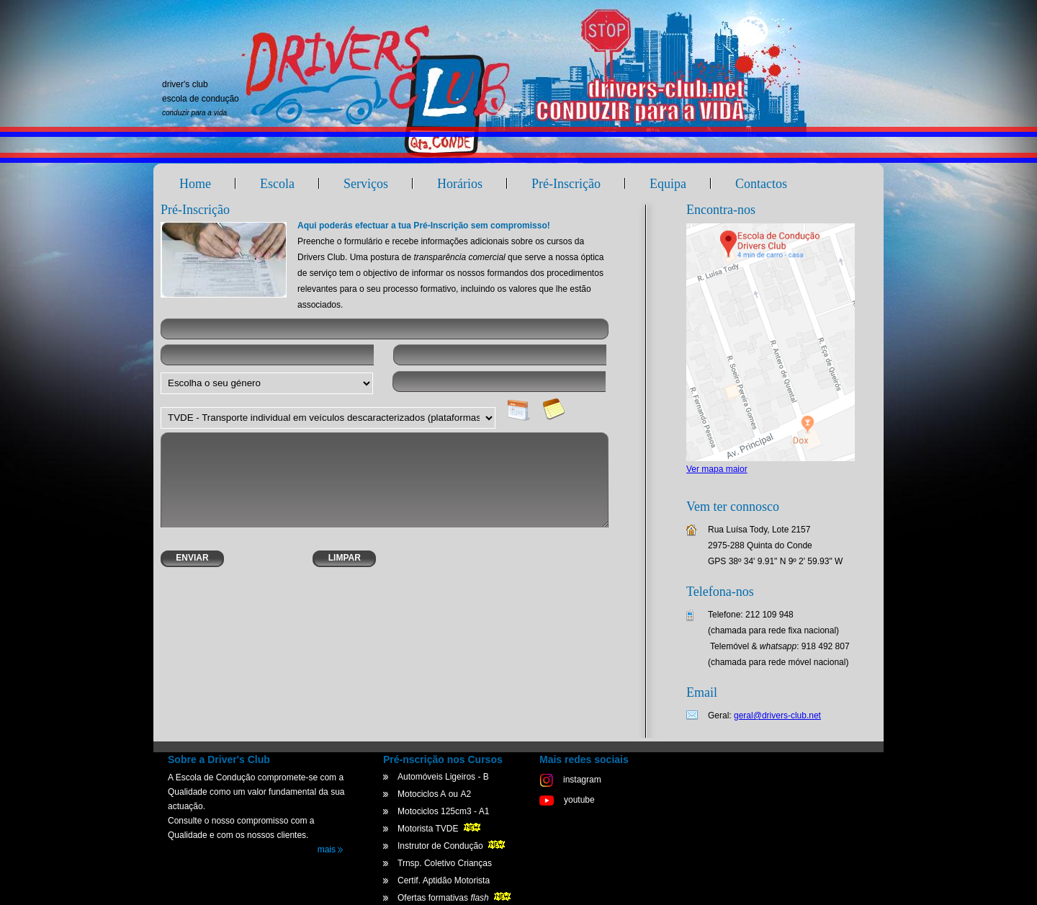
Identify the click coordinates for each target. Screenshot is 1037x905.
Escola (277, 184)
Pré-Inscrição (566, 184)
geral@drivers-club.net (777, 715)
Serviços (366, 184)
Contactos (761, 184)
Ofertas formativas (455, 898)
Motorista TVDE (440, 829)
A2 (465, 794)
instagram (570, 780)
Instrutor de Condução (453, 846)
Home (195, 184)
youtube (567, 800)
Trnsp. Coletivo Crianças (445, 863)
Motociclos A (422, 794)
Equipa (668, 184)
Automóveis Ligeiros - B (443, 777)
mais (331, 849)
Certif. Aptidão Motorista (444, 880)
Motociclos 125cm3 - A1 (443, 811)
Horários (459, 184)
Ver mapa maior (717, 469)
